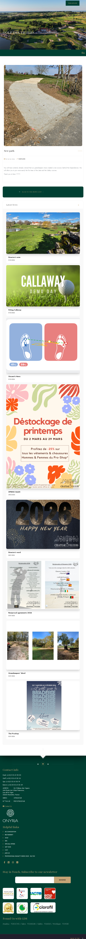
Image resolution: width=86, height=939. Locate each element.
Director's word (14, 552)
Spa (6, 841)
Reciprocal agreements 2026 (20, 613)
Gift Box (8, 847)
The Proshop (13, 733)
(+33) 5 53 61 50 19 (13, 781)
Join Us (7, 853)
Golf (6, 838)
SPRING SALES (14, 492)
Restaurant (9, 835)
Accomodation (10, 832)
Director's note (14, 257)
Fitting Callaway (14, 310)
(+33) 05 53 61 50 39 (15, 785)
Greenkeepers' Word (16, 673)
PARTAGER (22, 159)
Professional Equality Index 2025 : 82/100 (20, 856)
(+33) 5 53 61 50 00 (14, 775)
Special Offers (10, 844)
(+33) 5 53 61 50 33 (14, 778)
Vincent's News (14, 376)
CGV (6, 850)
